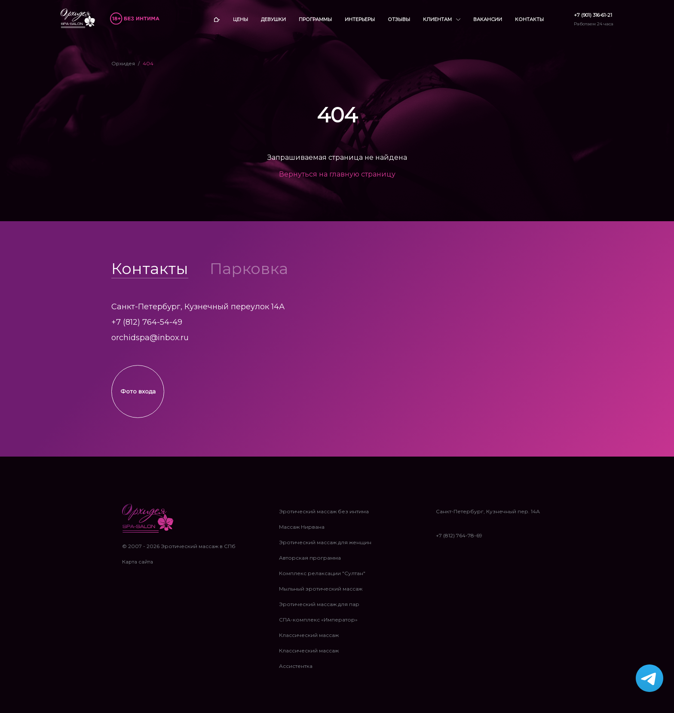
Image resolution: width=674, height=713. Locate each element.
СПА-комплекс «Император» (318, 624)
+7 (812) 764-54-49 (146, 322)
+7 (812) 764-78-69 (459, 540)
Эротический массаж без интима (324, 516)
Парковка (249, 268)
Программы (315, 19)
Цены (240, 19)
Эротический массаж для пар (319, 609)
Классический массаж (309, 640)
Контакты (529, 19)
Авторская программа (310, 562)
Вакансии (487, 19)
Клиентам (441, 19)
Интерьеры (360, 19)
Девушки (273, 19)
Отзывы (399, 19)
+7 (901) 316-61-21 (593, 15)
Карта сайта (137, 566)
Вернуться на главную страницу (337, 174)
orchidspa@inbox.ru (150, 337)
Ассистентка (295, 670)
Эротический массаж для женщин (325, 547)
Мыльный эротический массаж (320, 593)
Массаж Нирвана (302, 531)
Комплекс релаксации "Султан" (322, 578)
